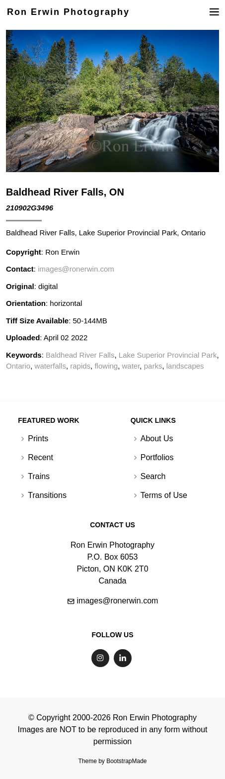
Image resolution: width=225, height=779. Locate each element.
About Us (157, 439)
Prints (38, 439)
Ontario (18, 366)
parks (153, 366)
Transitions (47, 495)
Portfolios (157, 458)
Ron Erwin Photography (68, 12)
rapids (80, 366)
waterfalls (50, 366)
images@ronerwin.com (76, 269)
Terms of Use (164, 495)
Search (153, 477)
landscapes (185, 366)
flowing (106, 366)
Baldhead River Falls (80, 355)
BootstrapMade (126, 761)
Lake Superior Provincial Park (168, 355)
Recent (40, 458)
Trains (39, 477)
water (131, 366)
